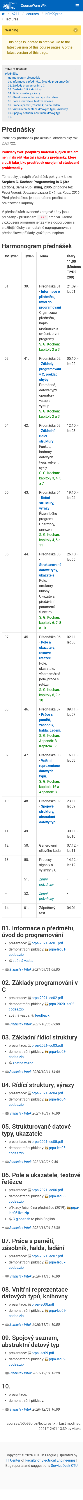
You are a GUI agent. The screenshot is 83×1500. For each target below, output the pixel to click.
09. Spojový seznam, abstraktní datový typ (34, 113)
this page (40, 53)
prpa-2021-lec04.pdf (47, 1093)
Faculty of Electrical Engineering (50, 1460)
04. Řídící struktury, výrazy (24, 93)
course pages (49, 47)
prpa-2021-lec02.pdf (47, 998)
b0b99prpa (54, 14)
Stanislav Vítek (20, 969)
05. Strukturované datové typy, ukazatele (33, 97)
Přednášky (11, 73)
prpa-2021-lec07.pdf (47, 1256)
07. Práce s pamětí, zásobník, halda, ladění (34, 105)
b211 (16, 14)
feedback (42, 1015)
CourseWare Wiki (25, 5)
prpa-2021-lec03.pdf (47, 1045)
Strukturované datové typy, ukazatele (50, 570)
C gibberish (21, 1219)
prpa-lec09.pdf (43, 1353)
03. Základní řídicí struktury (25, 89)
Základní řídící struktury (47, 436)
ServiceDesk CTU (64, 1466)
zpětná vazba (23, 961)
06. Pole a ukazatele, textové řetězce (30, 101)
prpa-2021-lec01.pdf (47, 943)
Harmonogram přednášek (24, 77)
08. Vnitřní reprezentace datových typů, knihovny (38, 109)
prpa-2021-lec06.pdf (47, 1190)
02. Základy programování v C (26, 85)
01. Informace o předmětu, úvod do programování (38, 81)
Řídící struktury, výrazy (46, 503)
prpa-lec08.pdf (43, 1304)
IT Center (13, 1460)
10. (10, 117)
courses (32, 14)
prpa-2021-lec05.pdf (47, 1142)
